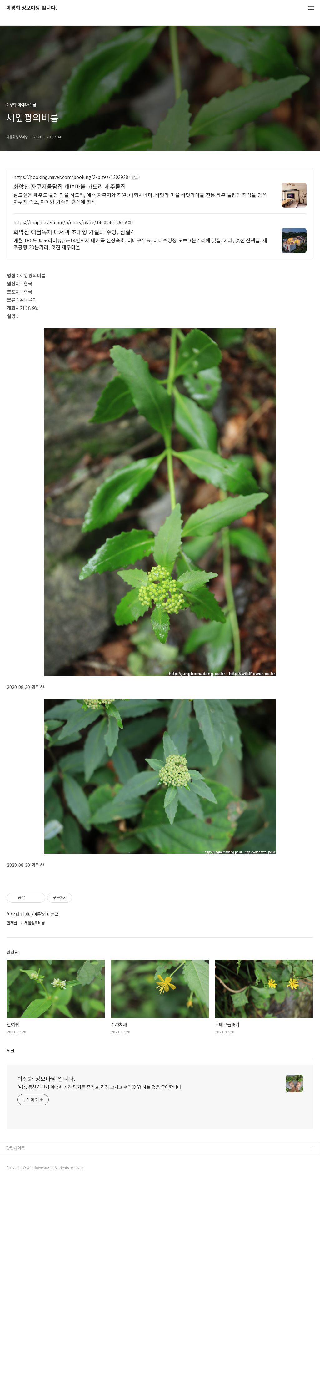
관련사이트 (15, 1340)
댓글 (10, 1242)
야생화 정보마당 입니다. (31, 8)
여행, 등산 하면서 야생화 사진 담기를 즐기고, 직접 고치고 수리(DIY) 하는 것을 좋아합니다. (100, 1279)
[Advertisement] (160, 222)
